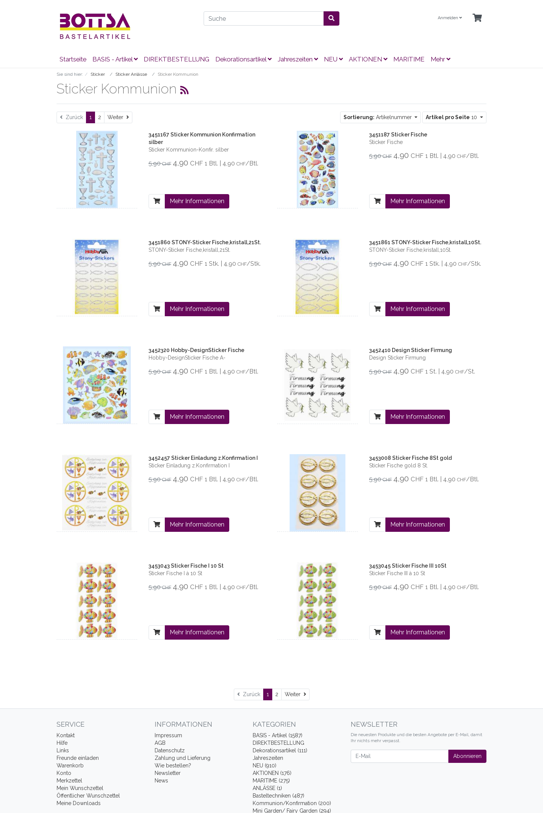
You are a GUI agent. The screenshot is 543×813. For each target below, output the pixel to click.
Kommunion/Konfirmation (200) (292, 803)
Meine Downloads (79, 803)
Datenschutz (170, 750)
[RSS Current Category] (184, 90)
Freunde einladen (78, 758)
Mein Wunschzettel (80, 788)
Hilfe (62, 743)
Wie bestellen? (173, 765)
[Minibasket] (477, 18)
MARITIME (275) (271, 781)
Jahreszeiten (298, 59)
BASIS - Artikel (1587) (277, 735)
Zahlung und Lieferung (182, 758)
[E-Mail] (400, 756)
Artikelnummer (378, 117)
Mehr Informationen (197, 201)
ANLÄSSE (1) (267, 788)
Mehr (440, 59)
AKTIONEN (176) (272, 773)
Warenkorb (70, 765)
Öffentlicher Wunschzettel (88, 796)
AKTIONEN (368, 59)
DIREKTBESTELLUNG (176, 59)
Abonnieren (467, 756)
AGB (160, 743)
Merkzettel (69, 781)
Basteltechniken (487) (278, 796)
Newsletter (168, 773)
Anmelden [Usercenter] (450, 17)
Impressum (168, 735)
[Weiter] (118, 117)
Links (63, 750)
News (161, 781)
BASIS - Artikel (115, 59)
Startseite (73, 59)
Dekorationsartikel (243, 59)
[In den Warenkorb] (157, 201)
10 (452, 117)
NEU (333, 59)
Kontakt (66, 735)
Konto (64, 773)
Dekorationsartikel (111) (280, 750)
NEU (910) (264, 765)
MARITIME (409, 59)
